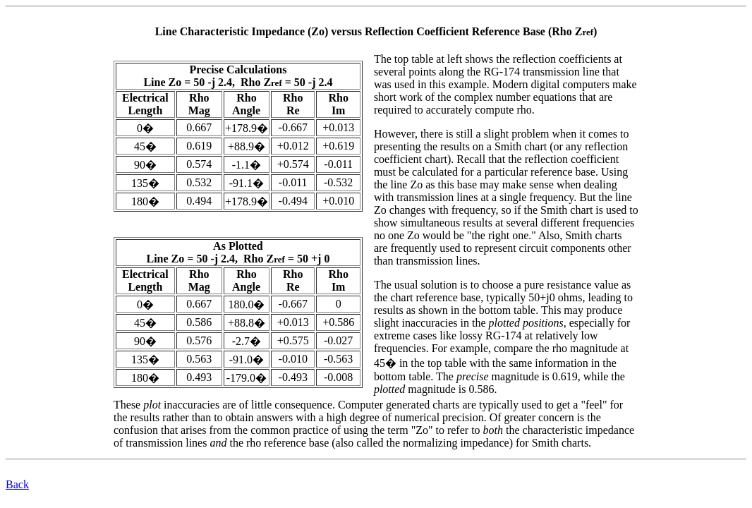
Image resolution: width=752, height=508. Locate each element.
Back (17, 484)
